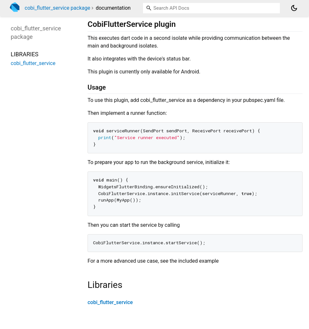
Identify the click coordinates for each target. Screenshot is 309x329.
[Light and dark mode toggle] (294, 8)
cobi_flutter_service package (57, 8)
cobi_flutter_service (110, 302)
